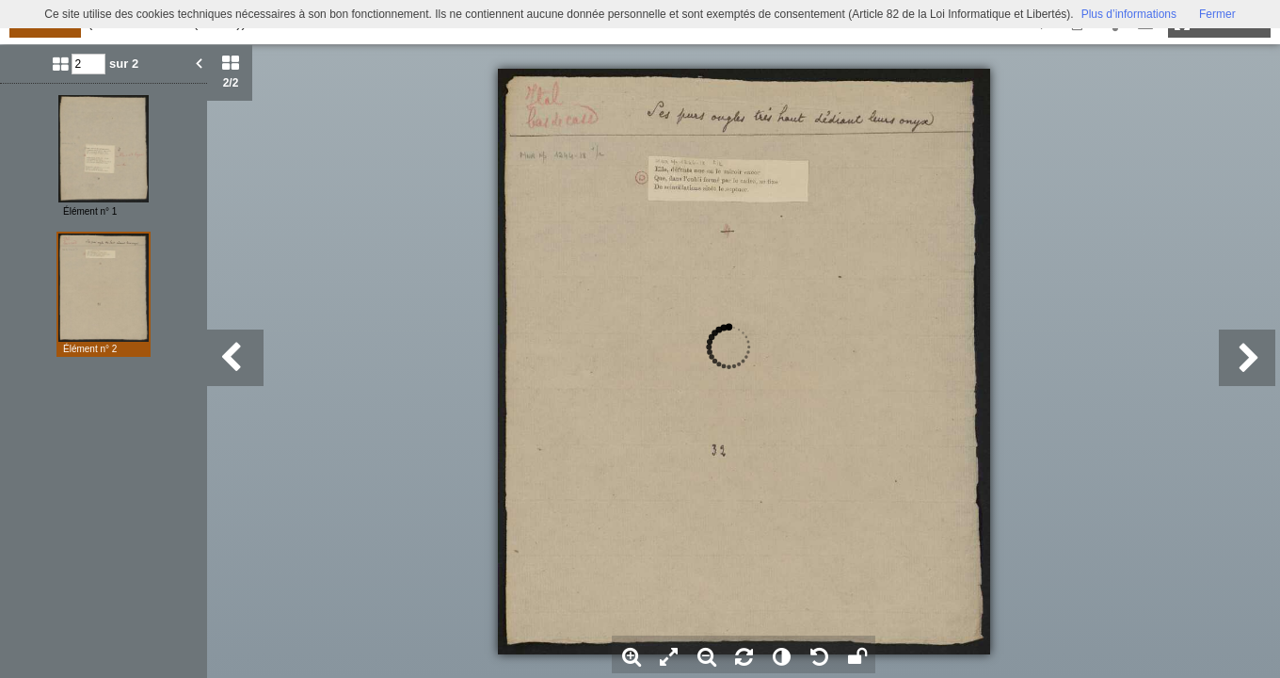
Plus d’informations (1128, 14)
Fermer (1217, 14)
